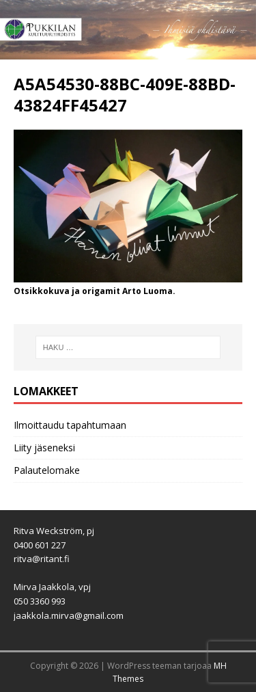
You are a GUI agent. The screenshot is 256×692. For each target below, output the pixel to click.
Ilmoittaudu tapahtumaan (70, 424)
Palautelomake (47, 470)
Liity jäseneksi (44, 447)
